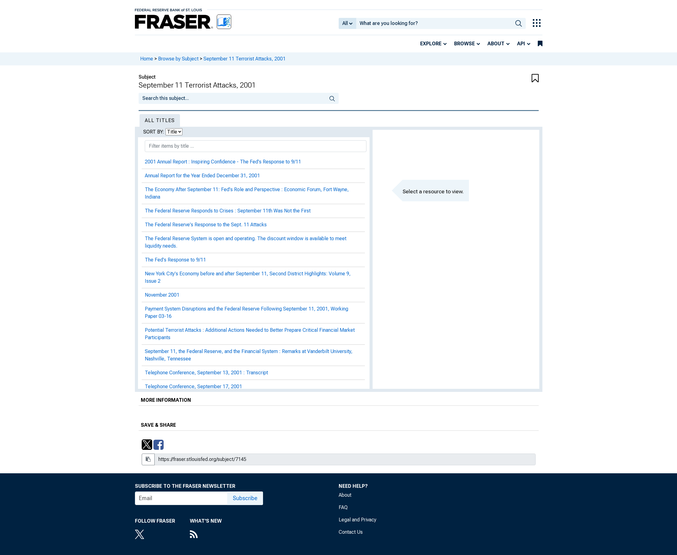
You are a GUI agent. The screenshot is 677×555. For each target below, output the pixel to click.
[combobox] (434, 23)
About (495, 44)
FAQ (343, 507)
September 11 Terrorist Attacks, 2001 (244, 59)
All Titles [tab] (160, 120)
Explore (430, 44)
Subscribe (245, 498)
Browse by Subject (178, 59)
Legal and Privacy (357, 520)
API (521, 44)
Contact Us (351, 532)
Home (146, 59)
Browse (464, 44)
